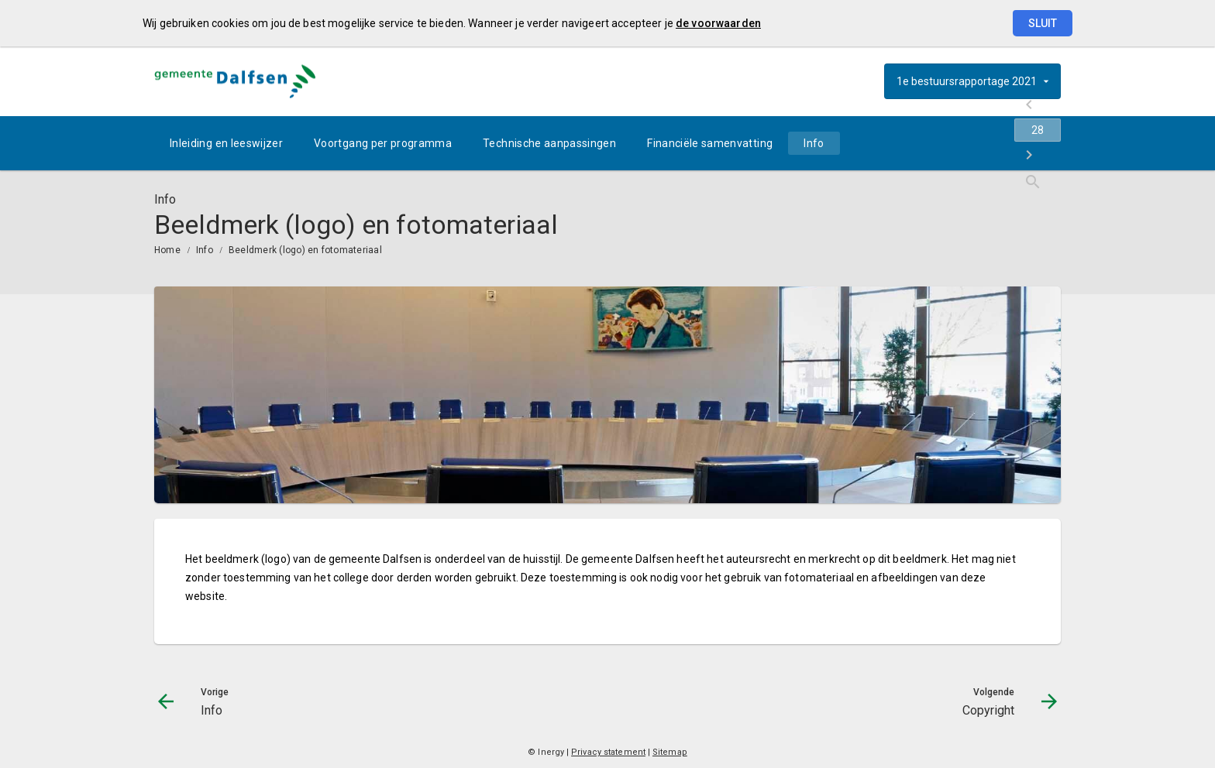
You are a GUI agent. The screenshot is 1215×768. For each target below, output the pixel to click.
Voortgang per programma (383, 143)
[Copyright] (1008, 143)
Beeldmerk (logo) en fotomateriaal (305, 250)
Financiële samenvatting (710, 143)
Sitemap (669, 752)
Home (167, 250)
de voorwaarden (718, 23)
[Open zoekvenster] (1043, 143)
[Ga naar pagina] (968, 143)
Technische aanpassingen (549, 143)
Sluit (1042, 23)
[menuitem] (226, 143)
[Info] (927, 143)
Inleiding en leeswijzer (226, 143)
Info (814, 143)
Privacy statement (608, 752)
